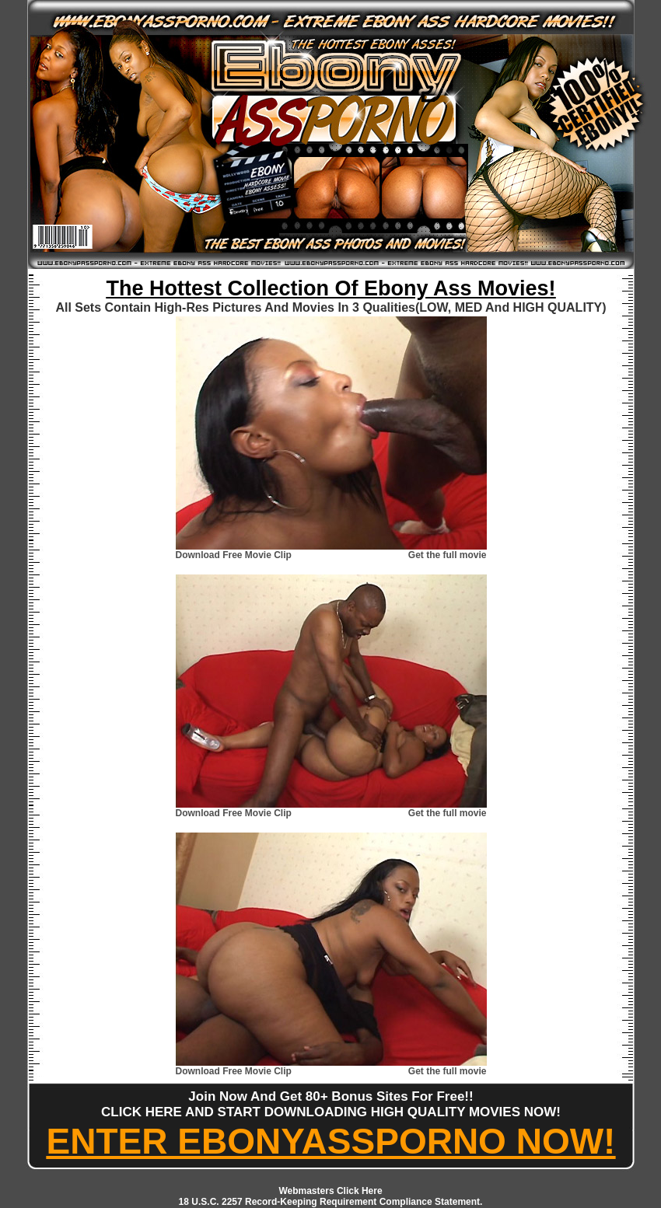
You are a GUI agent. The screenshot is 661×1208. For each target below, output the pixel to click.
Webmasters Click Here (330, 1190)
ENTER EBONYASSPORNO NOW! (331, 1141)
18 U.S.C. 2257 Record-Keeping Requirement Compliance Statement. (331, 1201)
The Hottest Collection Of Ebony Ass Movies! (330, 288)
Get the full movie (447, 555)
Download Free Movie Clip (234, 555)
